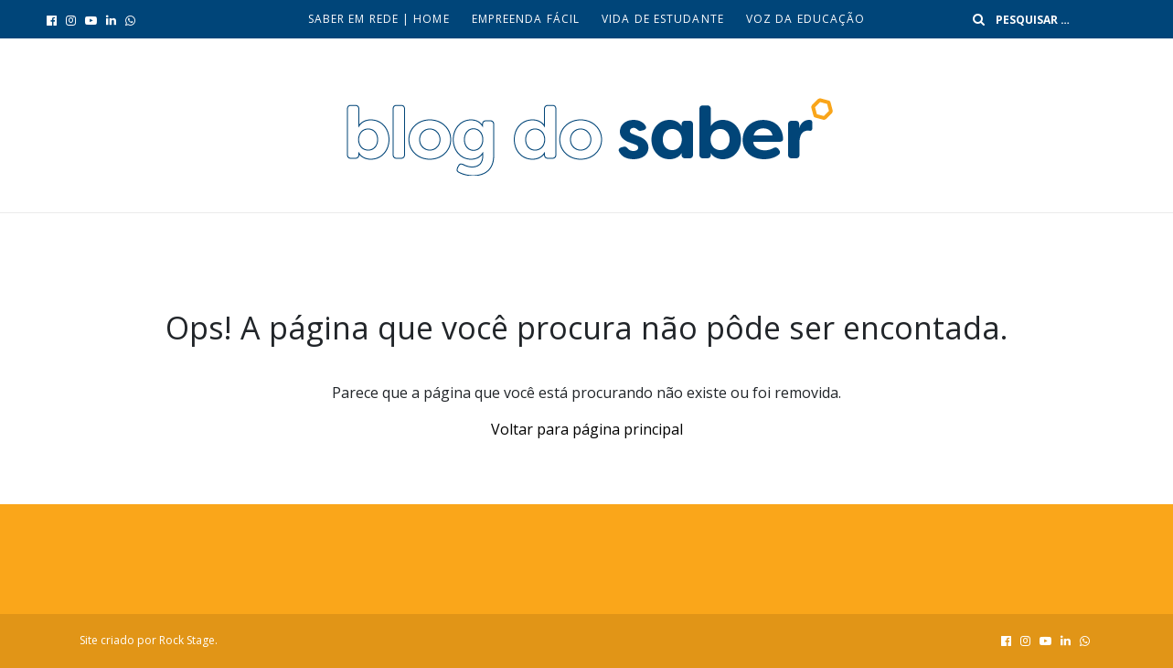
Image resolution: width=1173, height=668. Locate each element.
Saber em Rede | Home (379, 19)
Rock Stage (187, 640)
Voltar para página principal (587, 429)
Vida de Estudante (663, 19)
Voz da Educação (806, 19)
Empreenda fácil (526, 19)
